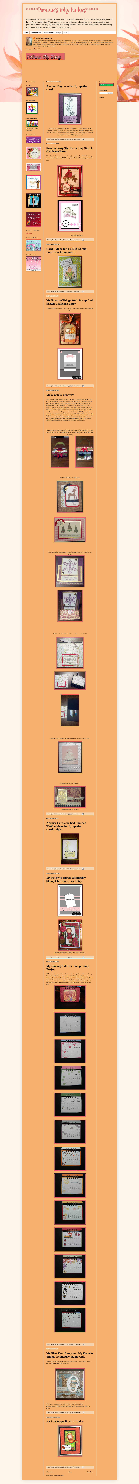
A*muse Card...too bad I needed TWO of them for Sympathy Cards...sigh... (66, 826)
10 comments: (77, 957)
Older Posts (90, 1472)
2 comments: (77, 139)
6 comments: (77, 1412)
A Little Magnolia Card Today (65, 1421)
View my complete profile (33, 49)
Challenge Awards (36, 32)
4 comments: (77, 868)
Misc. (65, 32)
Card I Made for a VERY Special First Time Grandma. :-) (66, 250)
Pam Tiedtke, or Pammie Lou (43, 38)
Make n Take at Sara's (60, 394)
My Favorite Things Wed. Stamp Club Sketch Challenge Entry (70, 302)
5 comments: (77, 240)
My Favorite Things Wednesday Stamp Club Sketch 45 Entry (66, 879)
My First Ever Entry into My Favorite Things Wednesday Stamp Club (69, 1355)
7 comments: (77, 1467)
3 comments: (77, 291)
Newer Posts (50, 1472)
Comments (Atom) (59, 1475)
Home (26, 32)
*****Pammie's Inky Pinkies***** (62, 10)
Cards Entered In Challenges (52, 32)
